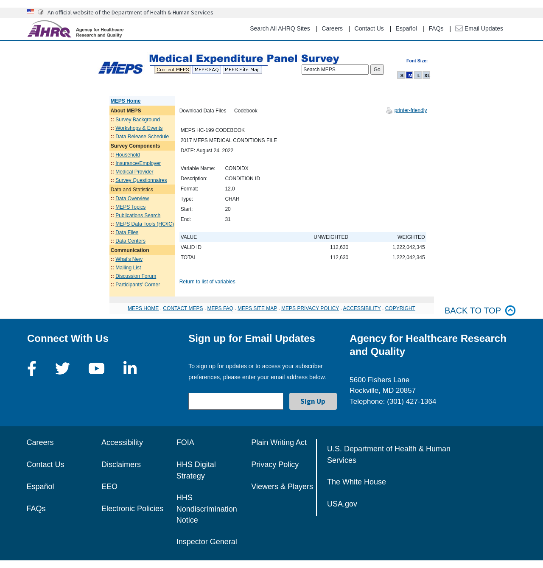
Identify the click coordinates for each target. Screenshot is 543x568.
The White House (356, 482)
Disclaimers (121, 464)
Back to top (480, 311)
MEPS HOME (143, 308)
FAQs (436, 28)
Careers (332, 28)
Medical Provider (134, 172)
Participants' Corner (137, 285)
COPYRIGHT (400, 308)
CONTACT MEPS (183, 308)
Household (127, 155)
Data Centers (130, 241)
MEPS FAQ (220, 308)
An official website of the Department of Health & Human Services (130, 12)
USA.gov (342, 504)
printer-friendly (411, 110)
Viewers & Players (282, 486)
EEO (109, 486)
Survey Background (137, 120)
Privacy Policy (275, 464)
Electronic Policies (132, 508)
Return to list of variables (207, 282)
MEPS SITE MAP (257, 308)
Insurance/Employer (138, 163)
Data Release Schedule (142, 137)
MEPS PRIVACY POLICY (310, 308)
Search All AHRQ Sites (280, 28)
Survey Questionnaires (141, 180)
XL (427, 75)
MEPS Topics (130, 207)
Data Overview (132, 198)
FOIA (185, 442)
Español (406, 28)
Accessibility (122, 442)
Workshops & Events (138, 128)
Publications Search (137, 215)
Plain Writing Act (279, 442)
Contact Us (369, 28)
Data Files (126, 232)
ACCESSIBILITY (362, 308)
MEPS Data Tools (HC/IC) (144, 224)
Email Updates (479, 28)
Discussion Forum (135, 276)
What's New (129, 259)
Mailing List (128, 268)
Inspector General (206, 541)
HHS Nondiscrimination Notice (206, 508)
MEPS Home (126, 101)
